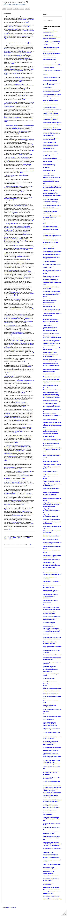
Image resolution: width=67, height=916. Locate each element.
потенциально (7, 507)
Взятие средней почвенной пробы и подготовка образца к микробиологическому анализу (52, 212)
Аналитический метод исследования (13, 189)
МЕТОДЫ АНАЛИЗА (12, 43)
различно (9, 235)
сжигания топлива (20, 263)
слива (7, 34)
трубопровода (17, 402)
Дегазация (31, 346)
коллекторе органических (21, 28)
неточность (9, 416)
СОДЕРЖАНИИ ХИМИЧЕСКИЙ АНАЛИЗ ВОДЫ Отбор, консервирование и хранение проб (51, 767)
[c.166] (23, 90)
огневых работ (28, 496)
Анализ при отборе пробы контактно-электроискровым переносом (50, 102)
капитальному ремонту (26, 344)
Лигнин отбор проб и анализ (50, 357)
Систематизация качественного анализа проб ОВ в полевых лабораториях (51, 777)
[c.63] (10, 336)
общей (21, 392)
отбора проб (30, 145)
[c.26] (30, 43)
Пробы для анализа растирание (51, 698)
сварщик (23, 50)
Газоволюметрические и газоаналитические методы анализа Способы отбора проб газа (52, 240)
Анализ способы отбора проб (50, 156)
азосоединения (21, 73)
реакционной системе (10, 317)
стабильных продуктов (20, 107)
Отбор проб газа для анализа (50, 476)
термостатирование (28, 322)
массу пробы (17, 245)
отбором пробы (13, 212)
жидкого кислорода (13, 34)
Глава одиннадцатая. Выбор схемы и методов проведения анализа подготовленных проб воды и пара (52, 257)
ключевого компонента (20, 248)
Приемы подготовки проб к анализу (52, 659)
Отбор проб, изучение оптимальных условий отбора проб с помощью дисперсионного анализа (52, 509)
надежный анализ (15, 140)
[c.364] (15, 540)
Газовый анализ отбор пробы (50, 244)
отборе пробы (22, 19)
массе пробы (27, 392)
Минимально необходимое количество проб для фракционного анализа (52, 420)
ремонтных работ (21, 55)
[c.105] (23, 285)
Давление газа (20, 403)
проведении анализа (20, 415)
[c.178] (12, 176)
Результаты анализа (11, 175)
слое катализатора (25, 448)
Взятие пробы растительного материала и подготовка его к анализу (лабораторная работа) (51, 206)
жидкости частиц (8, 253)
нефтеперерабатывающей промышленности (20, 227)
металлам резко (8, 456)
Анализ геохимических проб (50, 62)
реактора (14, 85)
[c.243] (15, 435)
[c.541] (6, 541)
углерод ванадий (21, 453)
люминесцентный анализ (10, 470)
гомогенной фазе (8, 328)
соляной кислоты (17, 72)
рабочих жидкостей (17, 370)
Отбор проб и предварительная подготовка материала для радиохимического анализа (51, 499)
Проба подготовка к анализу (50, 686)
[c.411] (24, 409)
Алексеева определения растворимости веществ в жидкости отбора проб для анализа (52, 53)
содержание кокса (29, 85)
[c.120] (6, 121)
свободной (10, 72)
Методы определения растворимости (15, 186)
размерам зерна (16, 485)
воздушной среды (23, 157)
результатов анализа (22, 426)
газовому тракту (12, 267)
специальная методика (12, 326)
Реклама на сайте (13, 915)
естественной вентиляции (25, 514)
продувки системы (10, 52)
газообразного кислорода (28, 30)
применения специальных (18, 335)
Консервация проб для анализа (51, 338)
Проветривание (16, 300)
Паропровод (22, 51)
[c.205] (17, 445)
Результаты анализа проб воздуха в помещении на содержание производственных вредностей (52, 753)
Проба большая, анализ (49, 683)
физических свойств (27, 439)
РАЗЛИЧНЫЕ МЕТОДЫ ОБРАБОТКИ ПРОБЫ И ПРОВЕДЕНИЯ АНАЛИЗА (50, 728)
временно (21, 80)
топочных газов (8, 296)
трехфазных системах (23, 332)
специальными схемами (17, 342)
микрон (31, 486)
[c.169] (24, 481)
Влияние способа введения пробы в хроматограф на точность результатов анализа (52, 222)
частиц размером (20, 486)
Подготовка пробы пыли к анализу (52, 609)
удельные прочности (24, 131)
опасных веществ (29, 516)
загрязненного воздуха (13, 29)
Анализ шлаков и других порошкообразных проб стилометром (49, 170)
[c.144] (32, 150)
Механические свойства (12, 125)
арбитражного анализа (28, 240)
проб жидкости (19, 67)
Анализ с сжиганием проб (49, 147)
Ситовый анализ (10, 388)
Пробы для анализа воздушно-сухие (52, 693)
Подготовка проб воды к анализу (51, 564)
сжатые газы (12, 523)
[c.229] (26, 249)
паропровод (7, 51)
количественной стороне (20, 205)
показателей (26, 234)
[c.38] (32, 220)
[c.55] (5, 355)
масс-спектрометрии (21, 116)
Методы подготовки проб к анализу (52, 394)
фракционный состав (17, 238)
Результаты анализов (12, 157)
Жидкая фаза (13, 69)
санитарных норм (15, 303)
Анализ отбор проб (47, 89)
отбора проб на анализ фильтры (51, 902)
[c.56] (18, 134)
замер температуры (9, 324)
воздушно (24, 430)
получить (32, 19)
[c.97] (10, 540)
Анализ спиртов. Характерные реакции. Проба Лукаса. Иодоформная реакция (50, 151)
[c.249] (23, 395)
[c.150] (24, 489)
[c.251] (23, 99)
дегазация (11, 346)
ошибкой (6, 48)
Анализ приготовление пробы (50, 106)
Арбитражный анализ (12, 223)
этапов (11, 344)
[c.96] (31, 364)
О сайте (22, 8)
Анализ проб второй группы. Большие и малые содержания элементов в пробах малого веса (51, 115)
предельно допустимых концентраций (25, 171)
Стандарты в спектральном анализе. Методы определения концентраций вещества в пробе (51, 810)
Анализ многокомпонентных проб (51, 79)
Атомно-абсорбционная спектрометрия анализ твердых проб (51, 186)
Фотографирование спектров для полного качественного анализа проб (51, 842)
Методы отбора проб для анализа (51, 381)
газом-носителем (21, 94)
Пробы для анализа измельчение (51, 695)
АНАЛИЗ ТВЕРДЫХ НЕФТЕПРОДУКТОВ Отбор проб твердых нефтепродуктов (51, 37)
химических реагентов (9, 381)
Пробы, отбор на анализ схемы (50, 718)
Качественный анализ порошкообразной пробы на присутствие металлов (50, 305)
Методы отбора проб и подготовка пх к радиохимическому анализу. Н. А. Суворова (52, 386)
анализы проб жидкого (14, 258)
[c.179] (13, 375)
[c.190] (13, 63)
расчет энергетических (15, 439)
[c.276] (29, 386)
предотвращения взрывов (10, 496)
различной (22, 95)
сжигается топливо (28, 278)
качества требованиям (16, 362)
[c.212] (32, 310)
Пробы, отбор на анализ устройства (52, 721)
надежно (22, 59)
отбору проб (29, 319)
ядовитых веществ (16, 503)
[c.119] (6, 463)
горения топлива (13, 271)
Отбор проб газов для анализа (50, 479)
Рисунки (10, 8)
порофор (12, 73)
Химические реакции (12, 102)
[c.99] (5, 260)
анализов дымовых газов (11, 87)
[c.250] (27, 22)
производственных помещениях (12, 160)
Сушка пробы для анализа (49, 815)
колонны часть (16, 36)
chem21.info (7, 915)
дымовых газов (19, 77)
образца (14, 127)
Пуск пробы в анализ (48, 724)
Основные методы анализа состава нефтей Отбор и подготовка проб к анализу (52, 460)
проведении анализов (9, 230)
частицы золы (29, 388)
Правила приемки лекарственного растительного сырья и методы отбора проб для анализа (51, 622)
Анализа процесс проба (49, 175)
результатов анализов (20, 84)
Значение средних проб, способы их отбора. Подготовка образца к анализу (52, 276)
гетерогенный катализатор (18, 333)
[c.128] (22, 172)
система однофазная (23, 317)
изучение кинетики (15, 319)
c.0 (30, 547)
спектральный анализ (10, 67)
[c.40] (28, 540)
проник (29, 54)
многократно (29, 499)
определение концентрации (27, 139)
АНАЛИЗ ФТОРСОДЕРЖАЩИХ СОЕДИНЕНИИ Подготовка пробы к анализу (52, 43)
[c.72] (24, 540)
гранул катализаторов (29, 125)
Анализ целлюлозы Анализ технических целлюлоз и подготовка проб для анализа (52, 164)
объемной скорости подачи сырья (12, 454)
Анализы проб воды (48, 177)
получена (6, 118)
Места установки (23, 340)
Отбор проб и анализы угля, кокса (51, 486)
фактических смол (8, 240)
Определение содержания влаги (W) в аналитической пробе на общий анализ (52, 454)
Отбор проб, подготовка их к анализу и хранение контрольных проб (51, 515)
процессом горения (15, 293)
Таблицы (16, 8)
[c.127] (30, 165)
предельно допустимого (18, 518)
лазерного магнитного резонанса (12, 117)
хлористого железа (23, 70)
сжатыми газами (14, 527)
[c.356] (12, 74)
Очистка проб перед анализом (50, 544)
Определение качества (14, 359)
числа (21, 315)
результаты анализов (17, 169)
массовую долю (18, 434)
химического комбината (22, 25)
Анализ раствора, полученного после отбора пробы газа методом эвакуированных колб (51, 138)
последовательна (24, 478)
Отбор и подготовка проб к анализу (52, 469)
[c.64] (10, 532)
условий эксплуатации (9, 443)
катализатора (7, 85)
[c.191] (17, 242)
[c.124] (16, 39)
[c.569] (11, 541)
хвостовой (10, 26)
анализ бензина (26, 231)
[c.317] (17, 183)
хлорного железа (8, 70)
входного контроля (20, 383)
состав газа (12, 21)
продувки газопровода (21, 405)
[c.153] (21, 81)
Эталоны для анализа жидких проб (52, 871)
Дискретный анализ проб (49, 266)
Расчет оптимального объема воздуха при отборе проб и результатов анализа (50, 747)
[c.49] (19, 540)
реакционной (22, 154)
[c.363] (31, 154)
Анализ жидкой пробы (48, 67)
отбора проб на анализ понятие (51, 882)
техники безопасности (17, 351)
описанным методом (17, 128)
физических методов (9, 116)
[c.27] (20, 471)
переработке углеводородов (21, 45)
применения (20, 423)
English (27, 8)
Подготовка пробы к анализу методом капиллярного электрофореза (50, 601)
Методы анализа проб (48, 378)
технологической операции (16, 373)
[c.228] (30, 427)
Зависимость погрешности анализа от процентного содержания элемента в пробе (52, 270)
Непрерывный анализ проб (50, 424)
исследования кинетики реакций (19, 314)
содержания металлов (9, 457)
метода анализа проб (29, 246)
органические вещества (10, 37)
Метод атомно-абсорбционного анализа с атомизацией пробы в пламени (51, 370)
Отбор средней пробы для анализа (51, 524)
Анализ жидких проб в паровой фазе (52, 64)
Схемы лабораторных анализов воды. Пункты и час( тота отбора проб (51, 823)
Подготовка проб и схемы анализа (51, 574)
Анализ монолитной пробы (50, 81)
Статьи (4, 8)
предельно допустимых (15, 310)
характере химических (9, 106)
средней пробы (12, 459)
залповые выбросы (16, 525)
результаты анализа (15, 420)
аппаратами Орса (14, 270)
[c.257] (21, 296)
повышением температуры (14, 448)
